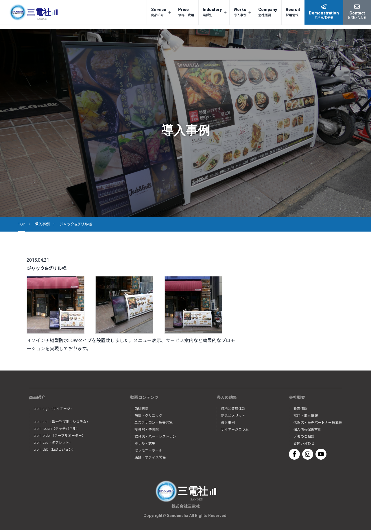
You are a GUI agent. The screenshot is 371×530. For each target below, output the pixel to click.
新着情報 (300, 408)
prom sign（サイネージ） (54, 408)
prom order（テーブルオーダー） (59, 435)
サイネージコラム (235, 429)
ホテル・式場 (144, 443)
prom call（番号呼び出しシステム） (62, 421)
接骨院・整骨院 (146, 429)
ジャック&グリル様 (76, 224)
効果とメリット (233, 415)
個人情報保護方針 (307, 429)
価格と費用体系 (233, 408)
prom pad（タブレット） (53, 442)
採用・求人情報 (306, 415)
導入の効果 (227, 397)
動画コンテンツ (144, 397)
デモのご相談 (304, 436)
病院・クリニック (148, 415)
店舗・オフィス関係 (150, 457)
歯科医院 (141, 408)
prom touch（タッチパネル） (57, 428)
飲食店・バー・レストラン (155, 436)
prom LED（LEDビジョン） (54, 449)
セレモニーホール (148, 450)
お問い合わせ (304, 443)
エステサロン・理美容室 (153, 422)
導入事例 (42, 224)
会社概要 (297, 397)
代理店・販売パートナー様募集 (318, 422)
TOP (21, 224)
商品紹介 (37, 397)
